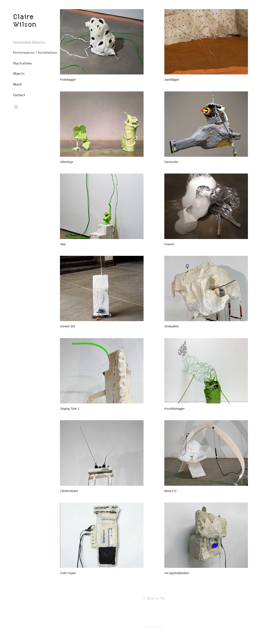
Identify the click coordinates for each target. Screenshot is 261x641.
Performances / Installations (35, 52)
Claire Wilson (24, 20)
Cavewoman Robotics (29, 42)
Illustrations (22, 63)
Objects (19, 73)
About (17, 84)
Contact (19, 95)
